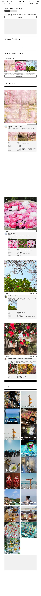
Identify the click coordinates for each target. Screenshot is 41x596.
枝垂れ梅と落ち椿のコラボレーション (22, 127)
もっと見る (20, 381)
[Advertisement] (20, 26)
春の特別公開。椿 (22, 234)
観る (11, 10)
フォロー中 (20, 3)
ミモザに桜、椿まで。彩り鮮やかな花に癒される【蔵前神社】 (22, 359)
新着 (9, 3)
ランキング (31, 3)
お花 (14, 10)
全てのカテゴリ (7, 10)
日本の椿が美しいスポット (20, 76)
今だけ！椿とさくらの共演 (22, 296)
